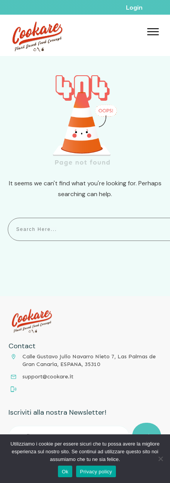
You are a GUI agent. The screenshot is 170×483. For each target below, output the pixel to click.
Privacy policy (96, 472)
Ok (65, 472)
